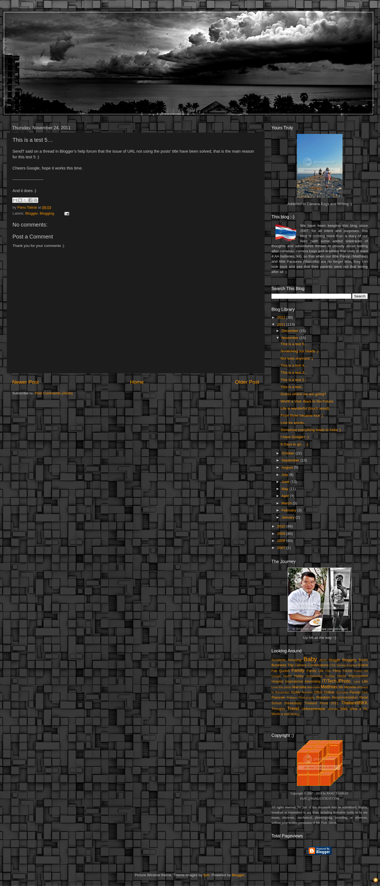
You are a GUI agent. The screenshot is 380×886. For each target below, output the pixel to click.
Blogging (47, 213)
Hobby (298, 676)
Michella (350, 687)
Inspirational (294, 681)
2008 (281, 541)
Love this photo (281, 687)
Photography (306, 697)
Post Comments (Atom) (54, 393)
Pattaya (292, 697)
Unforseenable (313, 709)
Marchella (313, 687)
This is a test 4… (294, 365)
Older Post (247, 382)
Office (318, 692)
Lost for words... (294, 423)
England (352, 665)
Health (287, 676)
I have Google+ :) (295, 437)
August (287, 467)
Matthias (329, 686)
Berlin (323, 660)
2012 (281, 317)
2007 (281, 548)
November (290, 338)
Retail (363, 697)
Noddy (295, 692)
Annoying (295, 660)
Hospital (277, 681)
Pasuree (278, 697)
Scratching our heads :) (300, 351)
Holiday (330, 676)
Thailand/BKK (354, 702)
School (276, 703)
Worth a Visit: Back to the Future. (307, 401)
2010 (281, 526)
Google (276, 676)
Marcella (299, 687)
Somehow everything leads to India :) (311, 430)
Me (341, 687)
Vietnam (333, 709)
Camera (300, 665)
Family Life (315, 671)
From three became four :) (302, 415)
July (285, 475)
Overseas (342, 692)
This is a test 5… (294, 344)
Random (323, 697)
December (290, 331)
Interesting (312, 681)
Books (363, 660)
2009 (281, 534)
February (289, 510)
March (287, 503)
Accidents (278, 660)
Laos (357, 681)
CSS (332, 665)
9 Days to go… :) (294, 444)
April (285, 496)
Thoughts (278, 709)
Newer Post (25, 382)
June (285, 482)
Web (344, 709)
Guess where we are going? (303, 394)
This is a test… (293, 387)
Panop (355, 692)
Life (365, 681)
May (285, 489)
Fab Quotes (280, 671)
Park (365, 692)
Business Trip (282, 665)
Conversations (318, 665)
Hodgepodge (314, 676)
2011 (281, 324)
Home (137, 382)
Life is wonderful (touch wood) (305, 408)
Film (328, 671)
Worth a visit (280, 714)
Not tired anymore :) (297, 358)
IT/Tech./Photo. (337, 680)
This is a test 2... (294, 380)
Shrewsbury (293, 703)
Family (298, 670)
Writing (294, 714)
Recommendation (345, 697)
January (288, 517)
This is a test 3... (294, 372)
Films (337, 671)
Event (363, 665)
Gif (366, 671)
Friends (347, 671)
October (288, 453)
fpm (206, 875)
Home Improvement (352, 676)
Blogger (31, 213)
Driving (341, 665)
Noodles (307, 692)
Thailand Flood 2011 (321, 703)
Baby (310, 659)
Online (329, 692)
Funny (358, 671)
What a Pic (359, 709)
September (290, 460)
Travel (293, 708)
